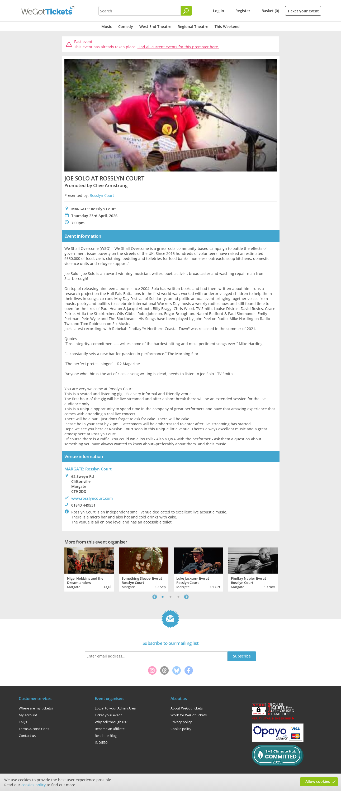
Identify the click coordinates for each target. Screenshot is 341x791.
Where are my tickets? (36, 708)
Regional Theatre (193, 26)
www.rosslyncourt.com (92, 498)
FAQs (23, 721)
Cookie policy (180, 728)
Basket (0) (270, 10)
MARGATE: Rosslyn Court (88, 468)
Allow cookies (317, 781)
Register (242, 10)
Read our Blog (106, 735)
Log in (218, 10)
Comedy (125, 26)
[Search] (186, 11)
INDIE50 (101, 742)
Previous (154, 596)
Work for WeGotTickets (188, 715)
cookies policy (33, 784)
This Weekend (227, 26)
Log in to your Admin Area (115, 708)
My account (28, 715)
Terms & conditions (34, 728)
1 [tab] (162, 596)
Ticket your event (303, 10)
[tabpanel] (89, 569)
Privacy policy (181, 721)
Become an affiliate (110, 728)
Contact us (27, 735)
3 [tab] (178, 596)
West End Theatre (155, 26)
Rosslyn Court (102, 195)
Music (106, 26)
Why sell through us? (111, 721)
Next (186, 596)
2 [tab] (170, 596)
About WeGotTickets (186, 708)
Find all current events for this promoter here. (178, 46)
